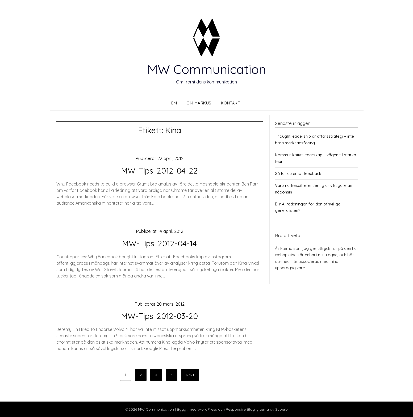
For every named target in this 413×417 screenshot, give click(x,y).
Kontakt (230, 103)
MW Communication (206, 69)
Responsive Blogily (242, 409)
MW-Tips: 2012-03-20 (159, 316)
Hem (173, 103)
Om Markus (198, 103)
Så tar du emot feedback (298, 173)
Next (190, 374)
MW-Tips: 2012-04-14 (159, 243)
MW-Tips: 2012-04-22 (159, 171)
